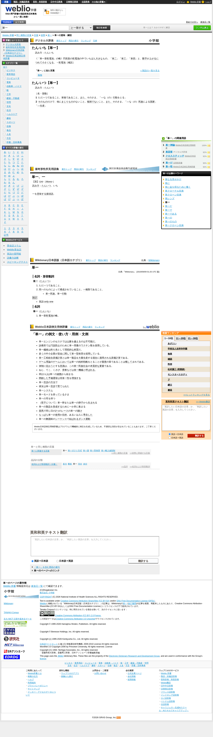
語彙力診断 (13, 257)
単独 (63, 97)
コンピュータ (12, 78)
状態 (43, 35)
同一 (41, 289)
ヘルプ (208, 2)
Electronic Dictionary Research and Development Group (134, 656)
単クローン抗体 (173, 194)
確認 (170, 359)
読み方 (35, 185)
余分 (85, 464)
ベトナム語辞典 (168, 701)
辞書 (6, 2)
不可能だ (90, 341)
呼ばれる (90, 370)
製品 (74, 357)
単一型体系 (77, 353)
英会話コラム (14, 245)
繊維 (46, 349)
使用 (57, 414)
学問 (8, 102)
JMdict (60, 656)
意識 (62, 366)
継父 (170, 385)
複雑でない (93, 101)
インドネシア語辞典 (170, 695)
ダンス (82, 419)
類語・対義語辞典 (21, 2)
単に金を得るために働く (178, 187)
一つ (45, 97)
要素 (102, 366)
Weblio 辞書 (195, 2)
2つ (57, 410)
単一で (168, 210)
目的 (64, 414)
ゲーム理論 (45, 361)
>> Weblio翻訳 (203, 401)
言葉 (36, 35)
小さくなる (48, 62)
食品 (8, 130)
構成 (62, 289)
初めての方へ (192, 22)
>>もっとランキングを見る (196, 395)
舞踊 (48, 419)
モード (47, 394)
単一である (171, 213)
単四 (133, 58)
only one (48, 301)
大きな (99, 58)
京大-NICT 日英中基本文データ (18, 619)
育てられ (62, 386)
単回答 (169, 151)
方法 (53, 382)
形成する (57, 406)
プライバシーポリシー (38, 686)
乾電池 (50, 58)
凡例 (95, 40)
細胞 (59, 374)
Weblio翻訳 (166, 683)
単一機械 (78, 370)
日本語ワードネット (49, 644)
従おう (49, 366)
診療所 (42, 345)
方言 (8, 138)
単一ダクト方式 (75, 451)
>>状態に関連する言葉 (140, 453)
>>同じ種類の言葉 (119, 453)
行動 (115, 97)
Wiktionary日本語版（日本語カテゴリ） (59, 260)
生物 (8, 126)
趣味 (8, 118)
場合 (95, 357)
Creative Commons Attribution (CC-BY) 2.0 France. (78, 615)
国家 (152, 101)
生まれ (91, 402)
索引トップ (61, 40)
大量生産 (83, 357)
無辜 (170, 354)
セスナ (58, 341)
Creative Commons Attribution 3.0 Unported (75, 619)
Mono (49, 181)
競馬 (41, 410)
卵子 (81, 402)
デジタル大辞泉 (44, 40)
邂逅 (170, 390)
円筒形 (66, 58)
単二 (114, 58)
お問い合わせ (100, 673)
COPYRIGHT (46, 597)
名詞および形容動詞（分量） (44, 464)
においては (66, 361)
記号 (6, 235)
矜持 (170, 364)
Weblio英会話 (14, 249)
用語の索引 (74, 40)
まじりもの (67, 101)
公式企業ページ (135, 673)
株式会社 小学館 (47, 593)
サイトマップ (34, 689)
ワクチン (85, 345)
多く (41, 353)
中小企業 (50, 353)
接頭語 (49, 193)
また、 (83, 97)
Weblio (43, 603)
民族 (140, 101)
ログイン (180, 1)
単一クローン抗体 (174, 225)
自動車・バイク (14, 86)
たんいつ (46, 185)
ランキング (86, 40)
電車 (8, 82)
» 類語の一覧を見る (150, 70)
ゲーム (56, 361)
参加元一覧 (205, 22)
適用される (105, 357)
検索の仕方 (33, 676)
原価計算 (115, 357)
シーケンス (61, 419)
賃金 (60, 353)
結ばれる (74, 419)
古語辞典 (86, 2)
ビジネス (10, 70)
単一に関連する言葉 (40, 451)
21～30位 (193, 338)
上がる (152, 58)
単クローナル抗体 (174, 190)
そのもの (42, 101)
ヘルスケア (11, 114)
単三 (123, 58)
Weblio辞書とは (35, 673)
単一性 (65, 378)
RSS (119, 718)
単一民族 (50, 293)
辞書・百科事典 (14, 142)
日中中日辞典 (56, 2)
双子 (43, 402)
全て (5, 67)
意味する (41, 193)
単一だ (169, 162)
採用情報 (132, 679)
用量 (76, 345)
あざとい (172, 343)
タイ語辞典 (166, 698)
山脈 (69, 341)
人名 (8, 134)
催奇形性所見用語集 (47, 169)
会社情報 (132, 676)
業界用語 (10, 74)
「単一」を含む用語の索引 (47, 567)
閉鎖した (43, 378)
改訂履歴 (132, 603)
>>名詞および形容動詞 (140, 467)
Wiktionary (153, 260)
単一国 (86, 451)
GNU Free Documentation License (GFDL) (135, 601)
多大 (65, 464)
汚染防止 (55, 345)
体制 (41, 366)
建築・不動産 (12, 98)
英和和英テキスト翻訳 (48, 532)
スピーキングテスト (17, 262)
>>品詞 (124, 467)
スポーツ (10, 122)
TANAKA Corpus (11, 612)
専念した (88, 414)
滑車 (64, 370)
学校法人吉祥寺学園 (177, 348)
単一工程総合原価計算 (50, 357)
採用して (99, 345)
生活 (8, 110)
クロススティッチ (175, 155)
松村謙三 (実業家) (176, 369)
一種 (85, 289)
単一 (50, 35)
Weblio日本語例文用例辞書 (51, 326)
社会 (85, 366)
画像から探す (67, 676)
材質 (76, 349)
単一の (168, 217)
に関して (67, 353)
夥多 (70, 464)
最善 (104, 361)
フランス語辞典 (168, 692)
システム (48, 390)
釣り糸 (54, 349)
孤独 (40, 75)
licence (43, 659)
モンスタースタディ (177, 374)
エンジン (48, 341)
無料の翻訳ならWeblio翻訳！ (56, 11)
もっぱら (43, 414)
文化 (8, 106)
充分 (80, 464)
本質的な (95, 366)
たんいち (44, 311)
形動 (44, 93)
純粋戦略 (83, 361)
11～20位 (181, 338)
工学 (8, 94)
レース (64, 410)
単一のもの (171, 221)
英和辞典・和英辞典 (170, 679)
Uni (41, 181)
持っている (59, 394)
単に (167, 183)
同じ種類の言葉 (23, 35)
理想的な (69, 349)
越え (76, 341)
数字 (144, 58)
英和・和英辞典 (40, 2)
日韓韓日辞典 (72, 2)
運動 (88, 419)
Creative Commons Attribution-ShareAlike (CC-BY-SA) (85, 601)
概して (128, 361)
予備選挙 (53, 378)
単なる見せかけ (173, 179)
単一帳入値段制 (108, 451)
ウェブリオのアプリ (70, 673)
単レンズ (169, 198)
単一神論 (170, 145)
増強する (76, 378)
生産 (42, 105)
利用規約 (32, 683)
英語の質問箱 (14, 253)
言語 (46, 382)
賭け (80, 410)
